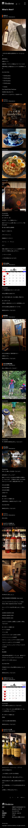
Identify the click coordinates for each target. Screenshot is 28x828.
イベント (5, 99)
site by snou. (5, 823)
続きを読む (5, 518)
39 (17, 797)
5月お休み (5, 447)
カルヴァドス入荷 (7, 729)
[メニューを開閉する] (25, 3)
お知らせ (5, 15)
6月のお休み (6, 263)
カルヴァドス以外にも (8, 523)
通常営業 (5, 315)
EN (19, 3)
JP (16, 3)
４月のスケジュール (8, 678)
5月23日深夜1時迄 (7, 363)
